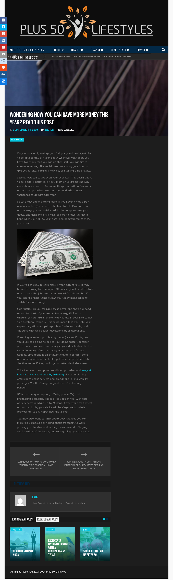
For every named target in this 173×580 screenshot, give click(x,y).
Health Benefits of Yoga (23, 553)
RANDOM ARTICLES (22, 519)
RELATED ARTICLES (47, 519)
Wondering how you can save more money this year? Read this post (92, 56)
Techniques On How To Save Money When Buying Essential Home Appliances (36, 460)
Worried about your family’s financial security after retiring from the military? (84, 460)
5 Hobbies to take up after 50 (93, 553)
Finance (16, 139)
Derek (49, 129)
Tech (50, 529)
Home (86, 529)
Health (16, 529)
